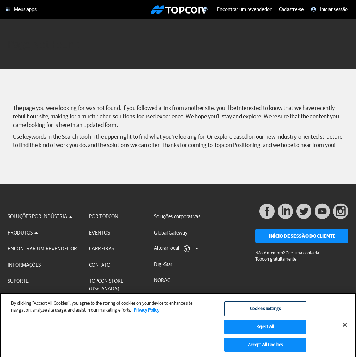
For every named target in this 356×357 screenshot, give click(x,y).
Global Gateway (170, 233)
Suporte (18, 281)
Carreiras (101, 249)
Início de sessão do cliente (302, 236)
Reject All (265, 328)
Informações (24, 265)
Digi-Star (163, 264)
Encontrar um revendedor (42, 249)
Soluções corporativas (177, 216)
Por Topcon (103, 216)
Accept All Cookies (265, 346)
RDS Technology (171, 296)
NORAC (162, 280)
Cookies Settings (265, 311)
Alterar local (176, 248)
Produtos (23, 233)
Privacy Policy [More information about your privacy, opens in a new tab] (146, 312)
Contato (99, 265)
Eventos (99, 233)
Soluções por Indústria (40, 216)
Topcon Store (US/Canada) (106, 284)
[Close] (345, 327)
